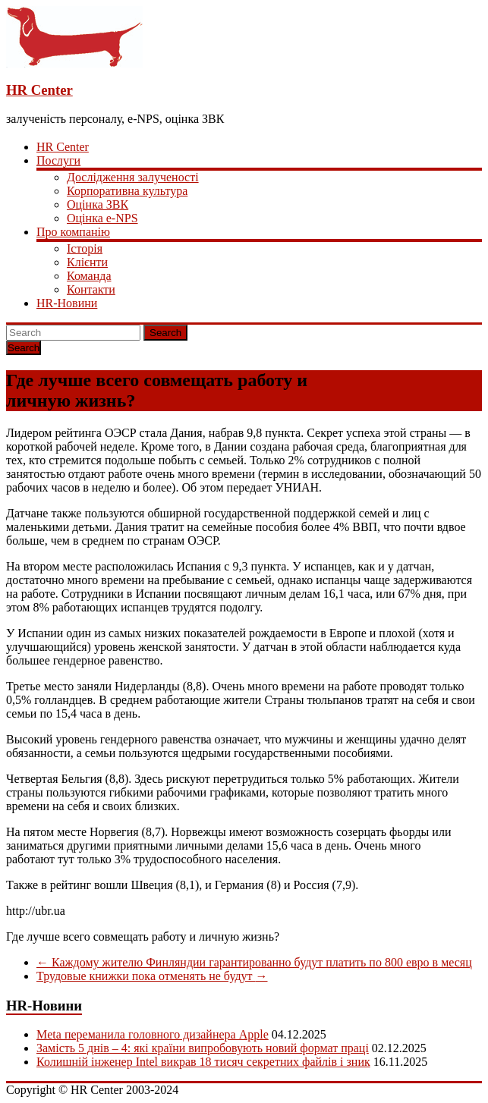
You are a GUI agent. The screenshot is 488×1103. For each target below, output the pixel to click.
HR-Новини (66, 303)
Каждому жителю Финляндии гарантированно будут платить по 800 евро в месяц (254, 962)
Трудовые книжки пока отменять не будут (152, 975)
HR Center (39, 90)
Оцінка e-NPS (102, 218)
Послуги (58, 160)
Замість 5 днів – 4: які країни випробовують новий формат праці (202, 1048)
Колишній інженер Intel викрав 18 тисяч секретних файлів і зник (203, 1061)
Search (165, 332)
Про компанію (73, 231)
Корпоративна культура (127, 190)
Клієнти (87, 262)
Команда (89, 275)
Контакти (91, 289)
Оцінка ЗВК (97, 204)
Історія (84, 248)
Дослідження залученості (133, 177)
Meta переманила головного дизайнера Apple (152, 1034)
